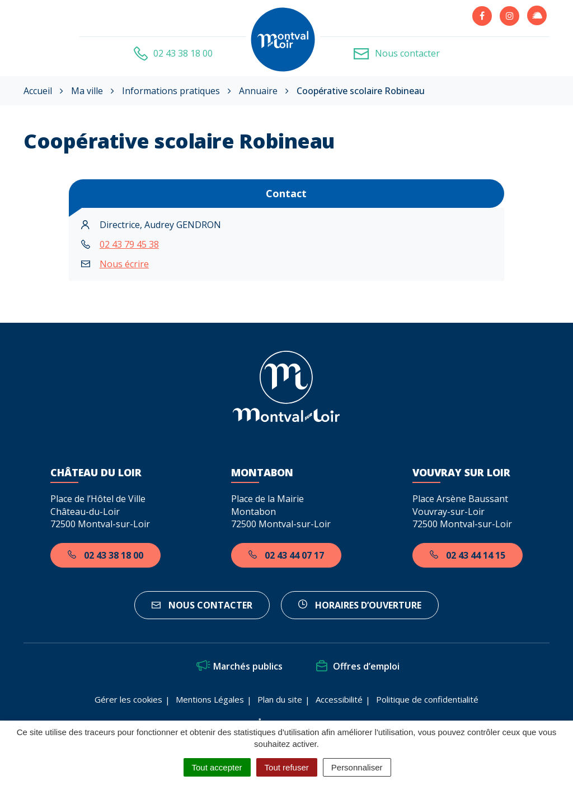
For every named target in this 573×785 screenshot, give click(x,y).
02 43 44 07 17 (286, 555)
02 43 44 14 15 (467, 555)
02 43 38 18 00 (105, 555)
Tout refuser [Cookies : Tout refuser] (287, 767)
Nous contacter (202, 605)
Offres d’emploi (358, 666)
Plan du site (279, 699)
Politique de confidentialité (427, 699)
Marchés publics (239, 666)
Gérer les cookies (128, 699)
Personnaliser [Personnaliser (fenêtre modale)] (357, 767)
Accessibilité (339, 699)
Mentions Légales (210, 699)
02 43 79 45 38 (129, 244)
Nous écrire (124, 264)
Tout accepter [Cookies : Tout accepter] (217, 767)
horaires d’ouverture (359, 605)
